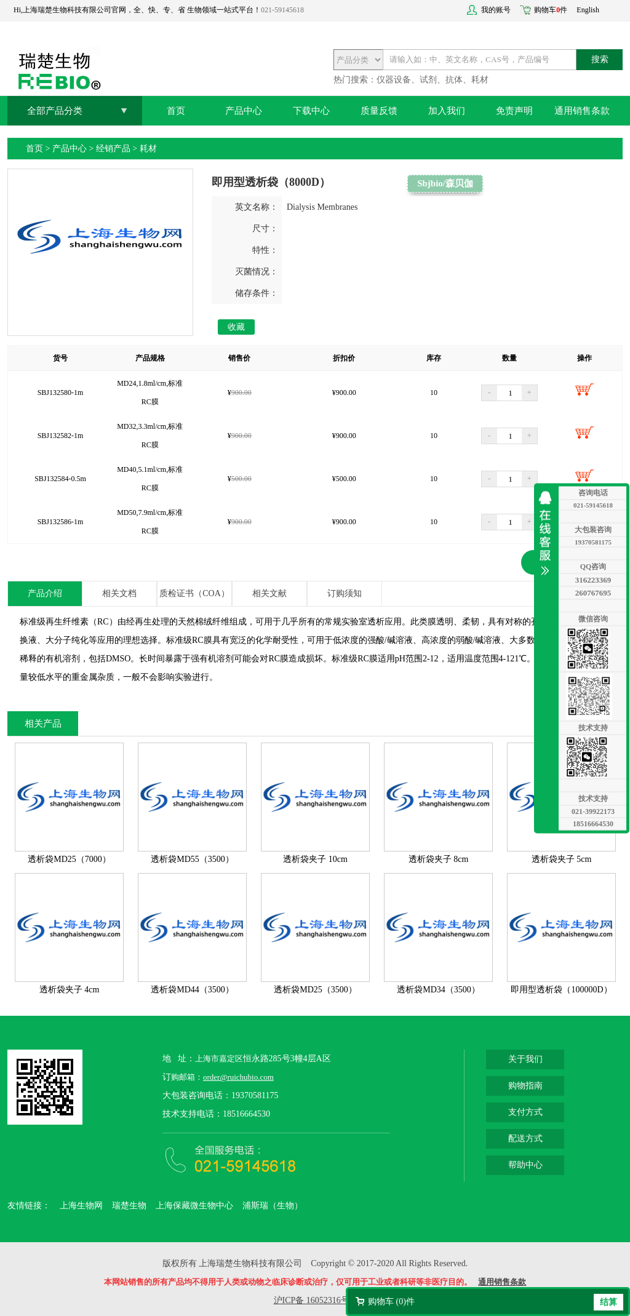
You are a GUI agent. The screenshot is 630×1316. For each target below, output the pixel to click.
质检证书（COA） (194, 593)
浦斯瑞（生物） (272, 1205)
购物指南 (525, 1085)
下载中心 (311, 111)
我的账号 (496, 10)
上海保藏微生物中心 (194, 1205)
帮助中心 (525, 1165)
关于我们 (525, 1059)
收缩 (548, 533)
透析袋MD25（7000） (69, 859)
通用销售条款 (582, 111)
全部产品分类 (54, 111)
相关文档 (119, 593)
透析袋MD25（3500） (315, 989)
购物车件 (550, 10)
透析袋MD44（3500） (192, 989)
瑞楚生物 (129, 1205)
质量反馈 (379, 111)
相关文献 (269, 593)
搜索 (599, 59)
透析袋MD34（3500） (438, 989)
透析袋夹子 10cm (315, 859)
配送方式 (525, 1138)
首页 (176, 111)
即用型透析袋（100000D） (561, 989)
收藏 (236, 327)
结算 (608, 1302)
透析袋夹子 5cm (562, 859)
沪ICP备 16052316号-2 (315, 1300)
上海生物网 (81, 1205)
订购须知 (344, 593)
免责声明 (514, 111)
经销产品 (113, 148)
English (587, 10)
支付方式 (525, 1112)
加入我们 (446, 111)
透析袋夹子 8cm (439, 859)
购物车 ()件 (391, 1301)
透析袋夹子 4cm (69, 989)
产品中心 (243, 111)
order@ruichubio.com (238, 1077)
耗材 (148, 148)
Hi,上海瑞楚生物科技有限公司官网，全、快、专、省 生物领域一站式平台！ (137, 10)
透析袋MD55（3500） (192, 859)
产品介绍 (45, 593)
